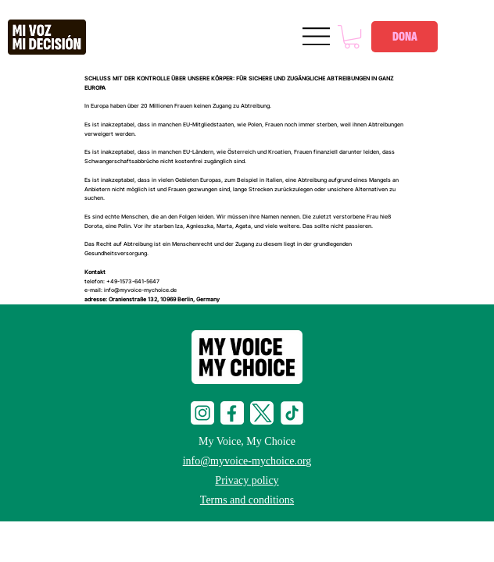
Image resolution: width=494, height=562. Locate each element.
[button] (352, 36)
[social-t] (262, 413)
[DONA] (404, 36)
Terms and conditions (247, 500)
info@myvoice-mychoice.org (247, 461)
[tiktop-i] (291, 413)
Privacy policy (246, 480)
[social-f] (232, 413)
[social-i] (202, 413)
